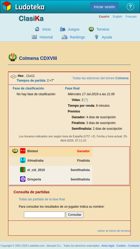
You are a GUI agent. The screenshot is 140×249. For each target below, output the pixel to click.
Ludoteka (29, 7)
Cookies (121, 245)
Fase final (72, 88)
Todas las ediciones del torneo (101, 78)
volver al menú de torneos (113, 230)
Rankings (77, 37)
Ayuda (107, 37)
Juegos (73, 29)
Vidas (76, 100)
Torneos (103, 29)
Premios (74, 111)
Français (131, 16)
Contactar (133, 245)
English (117, 16)
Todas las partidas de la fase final (42, 199)
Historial (46, 37)
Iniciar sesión (104, 7)
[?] (86, 100)
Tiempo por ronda (81, 105)
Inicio (46, 29)
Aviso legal (107, 245)
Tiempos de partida (31, 80)
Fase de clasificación (28, 88)
